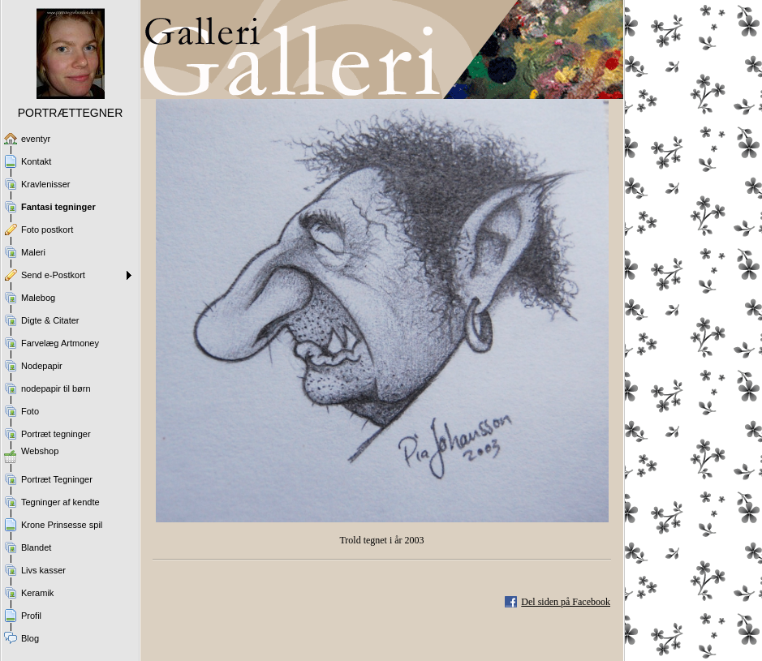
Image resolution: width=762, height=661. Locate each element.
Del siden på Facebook (565, 601)
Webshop (39, 451)
